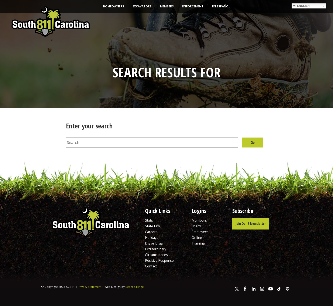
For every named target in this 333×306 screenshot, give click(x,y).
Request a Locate (308, 25)
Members (167, 6)
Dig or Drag (154, 243)
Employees (200, 232)
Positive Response (159, 260)
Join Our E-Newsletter (251, 223)
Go (253, 142)
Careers (209, 30)
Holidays (151, 237)
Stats (149, 220)
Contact (151, 266)
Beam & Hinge (136, 287)
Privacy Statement (90, 287)
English (301, 6)
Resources (233, 21)
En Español (221, 6)
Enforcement (192, 6)
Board (196, 226)
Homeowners (113, 6)
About (128, 21)
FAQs (231, 30)
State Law (154, 21)
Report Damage (270, 25)
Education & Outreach (193, 21)
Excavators (142, 6)
